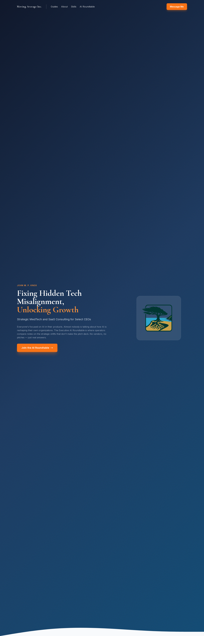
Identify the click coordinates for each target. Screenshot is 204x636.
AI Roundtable (87, 6)
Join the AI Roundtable (37, 347)
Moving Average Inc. (29, 6)
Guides (54, 6)
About (64, 6)
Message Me (177, 6)
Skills (73, 6)
